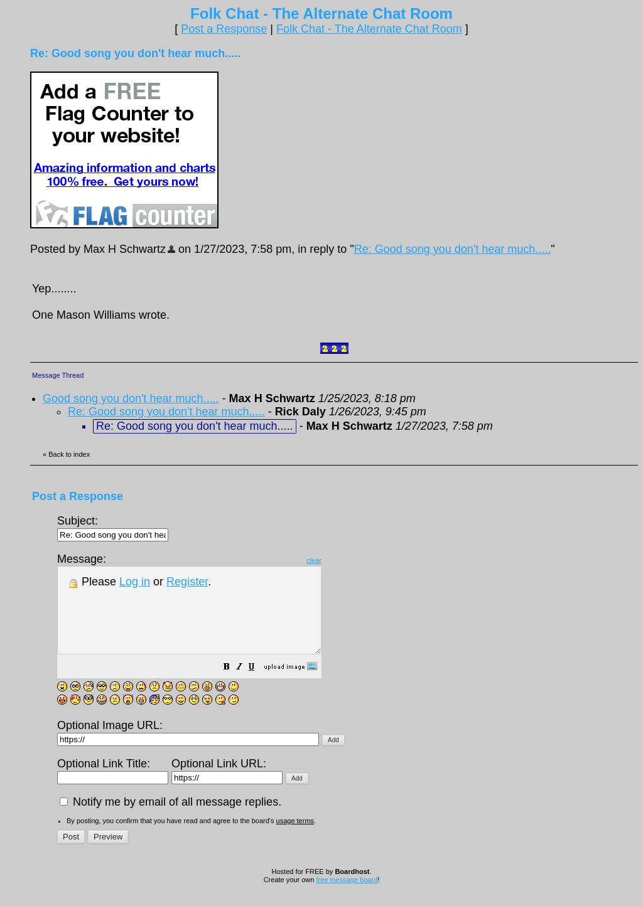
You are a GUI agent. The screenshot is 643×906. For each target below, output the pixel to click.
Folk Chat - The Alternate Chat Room (369, 29)
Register (187, 581)
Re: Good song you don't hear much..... (452, 249)
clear (345, 560)
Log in (134, 581)
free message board (346, 896)
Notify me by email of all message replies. (170, 819)
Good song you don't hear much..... (131, 398)
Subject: (112, 527)
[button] (258, 684)
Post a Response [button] (224, 29)
